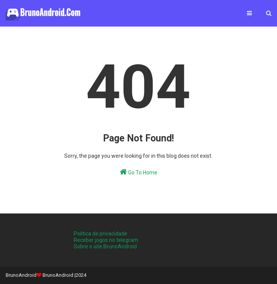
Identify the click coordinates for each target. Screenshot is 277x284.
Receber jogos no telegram (106, 240)
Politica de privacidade (100, 234)
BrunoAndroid (58, 275)
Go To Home (138, 172)
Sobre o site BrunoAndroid (105, 246)
